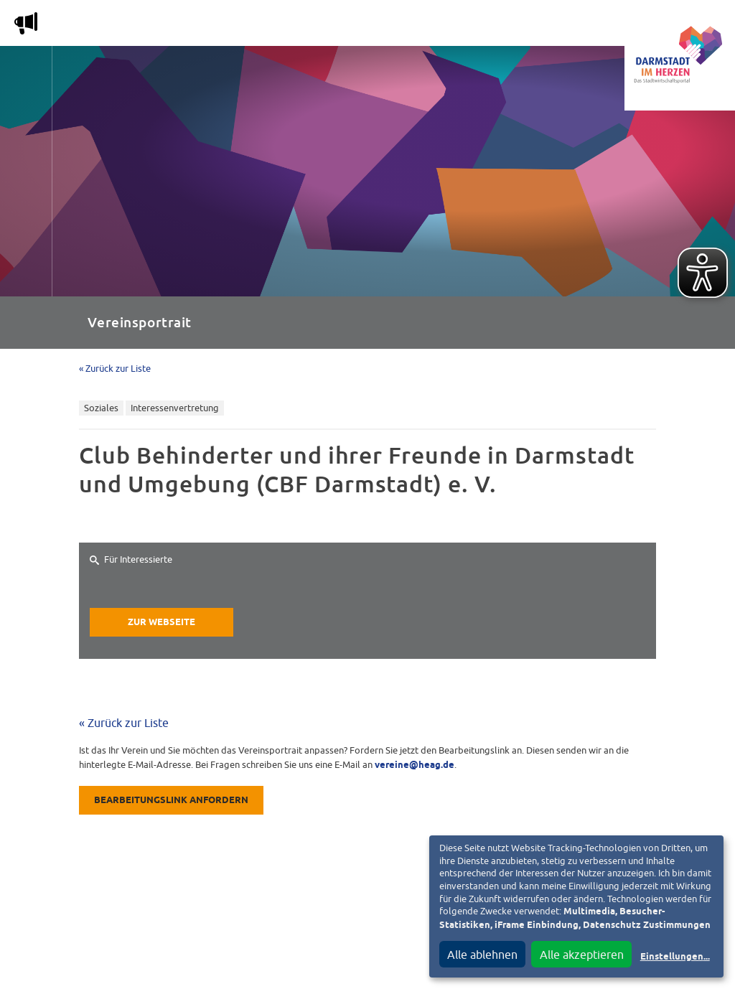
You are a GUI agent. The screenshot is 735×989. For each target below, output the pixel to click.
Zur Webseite (161, 623)
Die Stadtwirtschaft (266, 26)
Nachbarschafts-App (405, 26)
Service (509, 26)
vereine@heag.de (414, 765)
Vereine (576, 26)
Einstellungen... (675, 957)
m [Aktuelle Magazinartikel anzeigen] (25, 22)
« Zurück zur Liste (115, 368)
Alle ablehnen (482, 954)
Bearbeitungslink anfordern (171, 801)
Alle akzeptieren (582, 954)
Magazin (161, 26)
